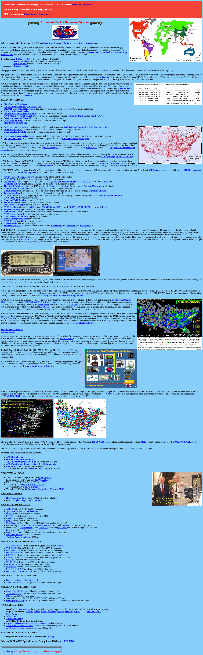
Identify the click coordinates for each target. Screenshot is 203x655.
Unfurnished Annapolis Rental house (35, 623)
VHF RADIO (11, 548)
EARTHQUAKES (13, 569)
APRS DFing (44, 477)
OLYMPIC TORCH (14, 564)
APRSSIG (69, 641)
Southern (53, 186)
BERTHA (10, 560)
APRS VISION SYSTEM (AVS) (19, 626)
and (60, 43)
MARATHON (12, 562)
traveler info (117, 300)
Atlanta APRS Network (16, 582)
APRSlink (44, 307)
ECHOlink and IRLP (33, 302)
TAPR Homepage (13, 593)
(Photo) (51, 637)
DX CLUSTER (12, 553)
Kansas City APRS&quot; (17, 591)
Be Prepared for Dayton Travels (17, 127)
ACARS (10, 557)
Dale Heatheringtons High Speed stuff (22, 580)
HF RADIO (11, 550)
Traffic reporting (52, 302)
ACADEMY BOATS (15, 546)
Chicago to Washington (22, 106)
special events (43, 304)
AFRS (6, 195)
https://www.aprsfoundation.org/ (38, 14)
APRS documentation (15, 628)
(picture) (60, 546)
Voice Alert (73, 304)
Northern (65, 186)
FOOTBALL (11, 555)
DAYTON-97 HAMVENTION (19, 571)
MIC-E (9, 596)
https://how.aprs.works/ (82, 5)
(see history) (107, 394)
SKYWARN (11, 567)
